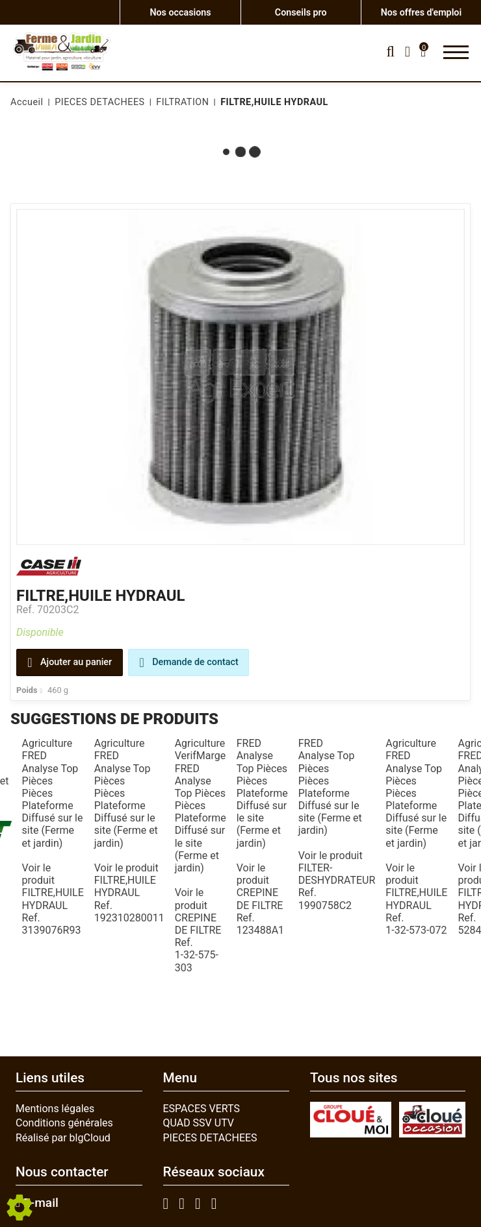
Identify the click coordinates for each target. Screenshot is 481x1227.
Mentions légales (55, 1108)
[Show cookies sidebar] (19, 1208)
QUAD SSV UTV (199, 1123)
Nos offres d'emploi (421, 12)
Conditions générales (64, 1123)
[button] (272, 102)
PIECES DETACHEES (210, 1138)
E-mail (37, 1203)
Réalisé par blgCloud (63, 1138)
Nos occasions (180, 12)
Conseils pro (301, 12)
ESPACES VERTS (201, 1108)
